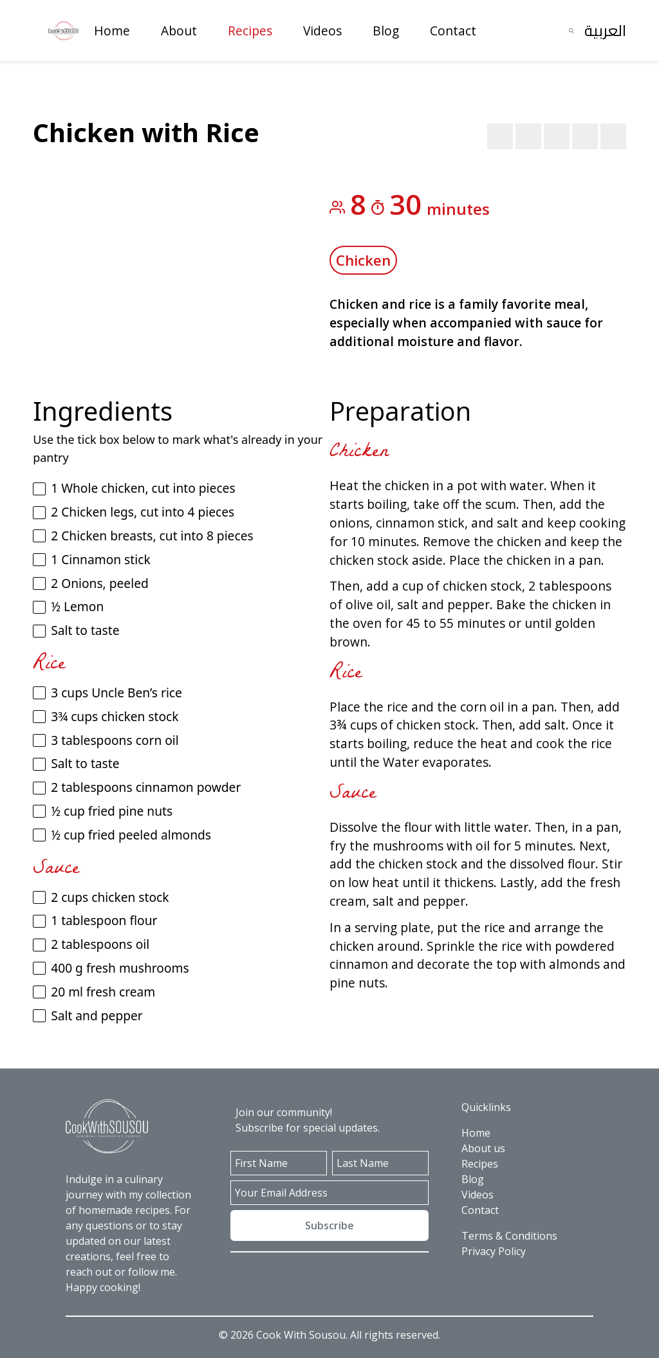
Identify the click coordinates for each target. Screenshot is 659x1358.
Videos (322, 30)
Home (112, 30)
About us (483, 1148)
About (179, 30)
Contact (453, 30)
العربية (605, 30)
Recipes (250, 30)
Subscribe (329, 1225)
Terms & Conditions (509, 1236)
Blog (386, 30)
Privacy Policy (493, 1251)
